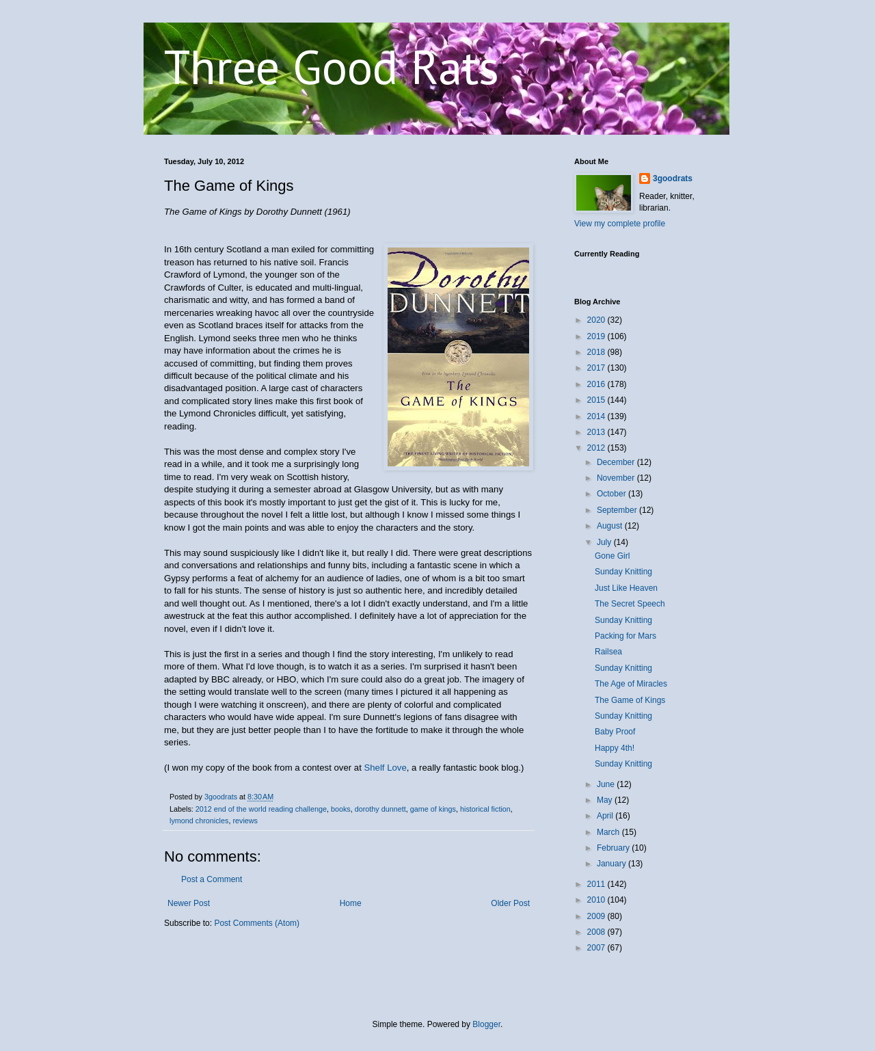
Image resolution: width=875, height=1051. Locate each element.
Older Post (510, 903)
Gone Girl (612, 556)
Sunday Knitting (623, 571)
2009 (597, 916)
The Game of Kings (630, 700)
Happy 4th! (614, 748)
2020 (597, 320)
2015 (597, 400)
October (612, 493)
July (605, 542)
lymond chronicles (199, 820)
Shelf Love (385, 767)
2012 (597, 448)
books (341, 809)
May (606, 800)
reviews (245, 820)
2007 (597, 948)
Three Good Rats (331, 66)
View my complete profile (619, 223)
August (611, 526)
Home (351, 903)
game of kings (433, 809)
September (618, 510)
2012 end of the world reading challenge (261, 809)
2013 (597, 432)
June (607, 784)
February (614, 848)
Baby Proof (615, 731)
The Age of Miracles (631, 684)
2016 (597, 384)
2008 (597, 932)
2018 (597, 352)
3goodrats (672, 178)
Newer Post (188, 903)
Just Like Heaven (626, 588)
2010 (597, 900)
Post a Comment (211, 879)
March (609, 832)
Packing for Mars (625, 636)
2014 (597, 416)
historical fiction (485, 809)
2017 (597, 368)
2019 (597, 336)
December (617, 462)
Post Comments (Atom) (256, 923)
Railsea (608, 651)
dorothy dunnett (380, 809)
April (606, 816)
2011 (597, 884)
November (617, 478)
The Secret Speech (630, 604)
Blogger (486, 1024)
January (612, 863)
